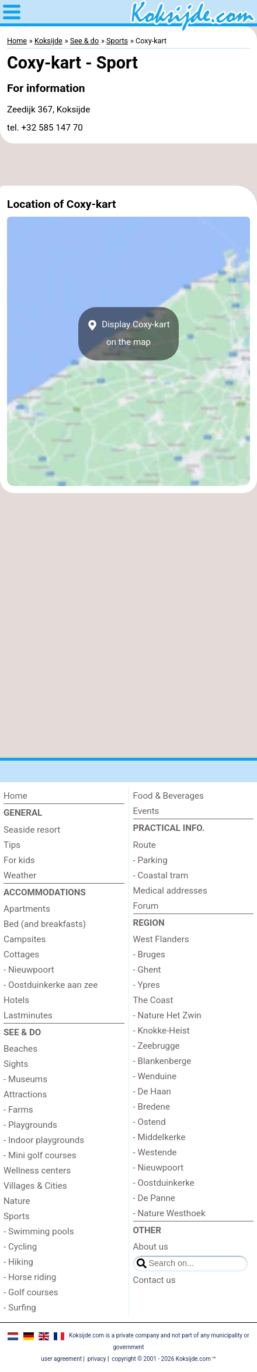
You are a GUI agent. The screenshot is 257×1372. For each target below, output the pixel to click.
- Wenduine (155, 1076)
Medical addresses (170, 890)
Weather (20, 875)
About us (150, 1246)
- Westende (155, 1152)
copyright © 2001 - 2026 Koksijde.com (161, 1359)
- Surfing (20, 1307)
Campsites (25, 939)
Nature (17, 1201)
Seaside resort (32, 829)
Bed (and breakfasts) (45, 924)
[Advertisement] (128, 164)
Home (15, 796)
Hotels (16, 1000)
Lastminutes (28, 1015)
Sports (17, 1216)
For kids (19, 860)
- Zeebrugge (156, 1046)
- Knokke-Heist (161, 1030)
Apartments (27, 909)
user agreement (61, 1359)
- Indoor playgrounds (44, 1140)
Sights (16, 1064)
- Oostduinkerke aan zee (51, 985)
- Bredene (152, 1106)
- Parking (150, 860)
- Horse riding (30, 1277)
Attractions (25, 1094)
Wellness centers (37, 1170)
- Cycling (20, 1246)
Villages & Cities (35, 1186)
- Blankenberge (162, 1061)
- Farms (18, 1109)
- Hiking (18, 1262)
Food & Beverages (168, 796)
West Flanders (161, 939)
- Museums (25, 1079)
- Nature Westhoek (169, 1213)
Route (144, 845)
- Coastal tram (161, 875)
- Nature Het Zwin (167, 1015)
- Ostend (149, 1122)
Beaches (20, 1048)
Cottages (21, 954)
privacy (97, 1359)
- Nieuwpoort (29, 969)
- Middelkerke (159, 1137)
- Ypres (146, 985)
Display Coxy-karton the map (128, 333)
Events (146, 811)
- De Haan (152, 1091)
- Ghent (147, 969)
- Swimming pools (39, 1231)
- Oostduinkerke (164, 1183)
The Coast (153, 1000)
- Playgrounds (30, 1125)
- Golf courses (31, 1292)
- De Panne (154, 1198)
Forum (146, 906)
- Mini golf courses (40, 1155)
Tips (12, 845)
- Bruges (149, 954)
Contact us (154, 1280)
